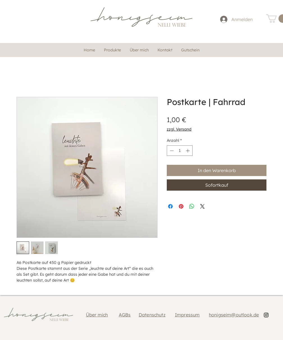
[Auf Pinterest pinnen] (181, 206)
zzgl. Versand (179, 129)
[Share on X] (202, 206)
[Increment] (188, 151)
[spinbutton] (180, 151)
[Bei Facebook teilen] (170, 206)
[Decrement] (171, 151)
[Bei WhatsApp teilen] (191, 206)
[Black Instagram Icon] (266, 315)
